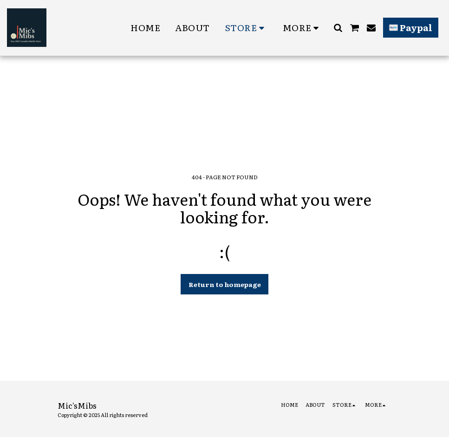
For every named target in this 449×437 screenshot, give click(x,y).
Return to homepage (225, 284)
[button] (337, 27)
